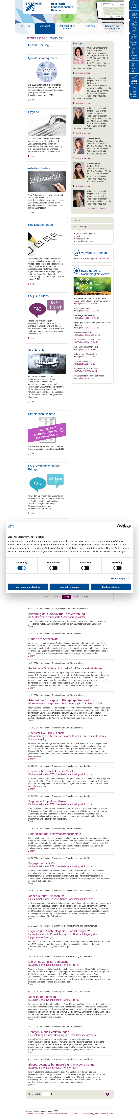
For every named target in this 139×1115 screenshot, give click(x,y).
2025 (56, 597)
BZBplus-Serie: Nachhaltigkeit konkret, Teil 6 (53, 964)
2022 (86, 597)
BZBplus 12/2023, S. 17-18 (87, 328)
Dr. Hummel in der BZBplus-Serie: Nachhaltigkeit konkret (60, 774)
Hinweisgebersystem (90, 1114)
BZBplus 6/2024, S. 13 (85, 364)
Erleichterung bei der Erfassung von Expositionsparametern (62, 1035)
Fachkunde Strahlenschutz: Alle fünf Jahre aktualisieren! (65, 668)
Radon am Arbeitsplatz (43, 638)
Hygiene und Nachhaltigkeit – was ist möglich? (59, 931)
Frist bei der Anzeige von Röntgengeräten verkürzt (61, 700)
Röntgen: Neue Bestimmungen (48, 1032)
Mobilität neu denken (42, 996)
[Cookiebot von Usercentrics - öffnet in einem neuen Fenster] (118, 526)
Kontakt (134, 17)
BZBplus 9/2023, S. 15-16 (86, 303)
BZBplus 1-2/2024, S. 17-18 (87, 335)
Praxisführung (57, 38)
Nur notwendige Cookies (27, 587)
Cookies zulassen (111, 587)
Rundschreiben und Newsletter (57, 1114)
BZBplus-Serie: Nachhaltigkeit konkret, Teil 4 (53, 1067)
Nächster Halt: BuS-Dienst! (46, 733)
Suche (134, 8)
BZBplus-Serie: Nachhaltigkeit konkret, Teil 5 (53, 1000)
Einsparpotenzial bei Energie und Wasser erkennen (62, 1064)
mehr (32, 100)
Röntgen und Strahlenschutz (112, 27)
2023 (76, 597)
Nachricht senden (82, 73)
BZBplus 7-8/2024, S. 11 (86, 371)
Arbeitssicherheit (82, 239)
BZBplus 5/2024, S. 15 (85, 357)
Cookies (110, 1114)
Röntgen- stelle (134, 43)
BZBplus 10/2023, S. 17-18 (87, 311)
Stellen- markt (134, 56)
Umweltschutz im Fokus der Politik (51, 771)
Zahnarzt (45, 26)
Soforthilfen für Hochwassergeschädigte (54, 833)
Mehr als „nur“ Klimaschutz (46, 895)
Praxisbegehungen (83, 241)
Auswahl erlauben (69, 587)
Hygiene (78, 236)
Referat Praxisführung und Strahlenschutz (92, 258)
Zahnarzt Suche (134, 95)
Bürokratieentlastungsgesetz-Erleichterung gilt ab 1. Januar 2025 (65, 703)
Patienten (90, 26)
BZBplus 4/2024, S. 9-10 (86, 349)
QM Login (134, 29)
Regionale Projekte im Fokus (47, 801)
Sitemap (102, 1114)
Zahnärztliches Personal (67, 27)
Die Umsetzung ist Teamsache (48, 961)
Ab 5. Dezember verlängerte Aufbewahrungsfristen (57, 617)
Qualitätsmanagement (84, 234)
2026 (46, 597)
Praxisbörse (134, 69)
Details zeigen (118, 578)
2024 (66, 597)
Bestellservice (134, 82)
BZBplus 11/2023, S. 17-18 (87, 318)
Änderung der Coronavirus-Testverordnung (56, 614)
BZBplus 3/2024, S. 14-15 (86, 342)
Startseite (31, 38)
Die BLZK (25, 26)
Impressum (40, 1114)
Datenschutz (75, 1114)
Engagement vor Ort (41, 863)
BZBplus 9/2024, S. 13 (85, 378)
